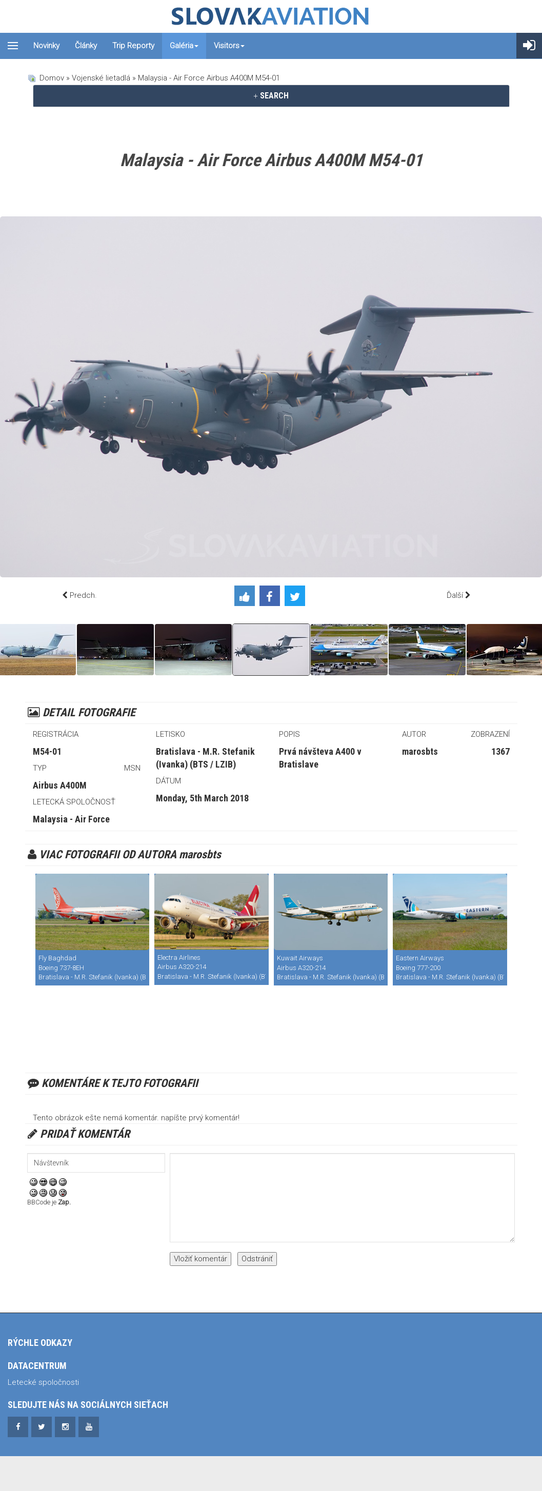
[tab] (271, 96)
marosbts (420, 751)
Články (86, 45)
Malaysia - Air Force (71, 819)
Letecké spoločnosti (43, 1382)
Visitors (229, 45)
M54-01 (47, 751)
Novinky (46, 45)
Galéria (184, 45)
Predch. (83, 595)
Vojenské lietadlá (101, 78)
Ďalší (455, 595)
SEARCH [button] (271, 95)
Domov (51, 78)
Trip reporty (133, 45)
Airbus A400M (60, 785)
